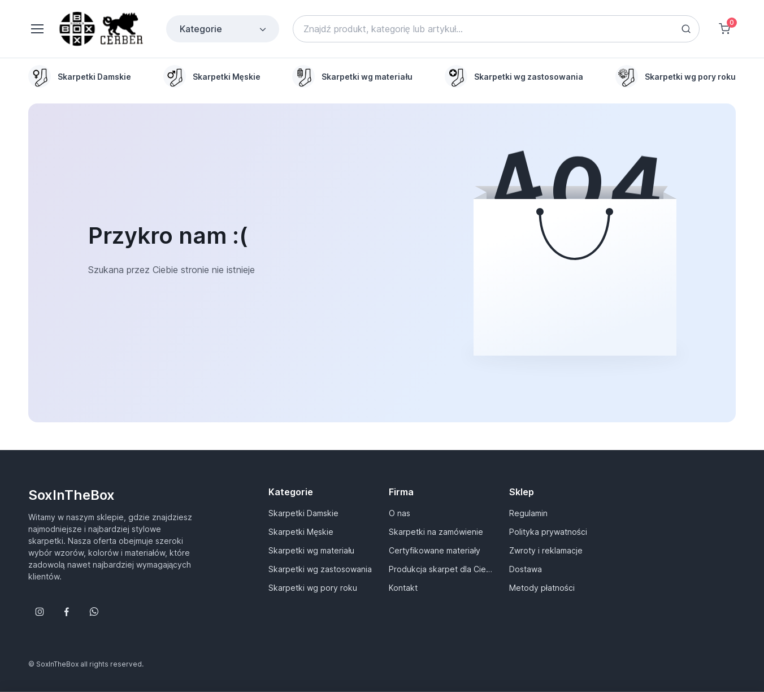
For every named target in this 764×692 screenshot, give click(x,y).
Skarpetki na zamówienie (436, 532)
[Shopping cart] (724, 29)
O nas (399, 513)
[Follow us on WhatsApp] (94, 611)
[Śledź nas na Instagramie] (39, 611)
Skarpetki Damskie (303, 513)
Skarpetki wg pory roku (312, 587)
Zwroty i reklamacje (546, 550)
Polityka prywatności (548, 532)
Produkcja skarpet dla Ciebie (442, 569)
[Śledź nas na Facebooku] (66, 611)
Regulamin (528, 513)
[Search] (496, 28)
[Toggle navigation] (36, 29)
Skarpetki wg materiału (311, 550)
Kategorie (224, 28)
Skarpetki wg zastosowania (320, 569)
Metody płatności (542, 587)
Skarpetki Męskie (300, 532)
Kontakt (403, 587)
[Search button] (686, 29)
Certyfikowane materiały (434, 550)
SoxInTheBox (71, 495)
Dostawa (525, 569)
